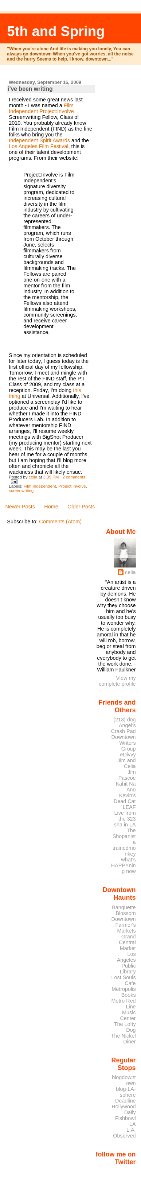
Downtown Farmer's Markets (123, 925)
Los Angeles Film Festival (38, 146)
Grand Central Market (127, 942)
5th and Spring (56, 31)
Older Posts (81, 506)
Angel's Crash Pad (123, 728)
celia (130, 572)
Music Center (128, 1015)
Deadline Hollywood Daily (123, 1106)
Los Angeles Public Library (126, 962)
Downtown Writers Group (123, 743)
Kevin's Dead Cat (125, 798)
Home (51, 506)
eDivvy (128, 754)
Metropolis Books (123, 992)
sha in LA (125, 825)
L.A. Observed (124, 1133)
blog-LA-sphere (126, 1092)
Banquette (124, 907)
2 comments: (74, 477)
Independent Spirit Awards (39, 140)
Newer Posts (20, 506)
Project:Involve (56, 111)
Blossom (126, 913)
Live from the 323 (125, 816)
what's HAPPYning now (123, 865)
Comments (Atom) (60, 521)
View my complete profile (117, 681)
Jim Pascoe (127, 775)
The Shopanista (124, 836)
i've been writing (30, 89)
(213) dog (124, 719)
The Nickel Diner (123, 1039)
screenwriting (21, 490)
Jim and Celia (126, 763)
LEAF (129, 807)
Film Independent (40, 486)
